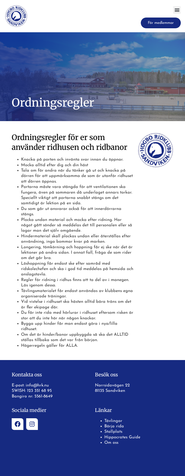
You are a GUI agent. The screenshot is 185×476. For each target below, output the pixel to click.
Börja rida (114, 426)
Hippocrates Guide (122, 437)
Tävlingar (113, 421)
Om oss (111, 442)
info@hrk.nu (37, 385)
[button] (177, 10)
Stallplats (113, 431)
